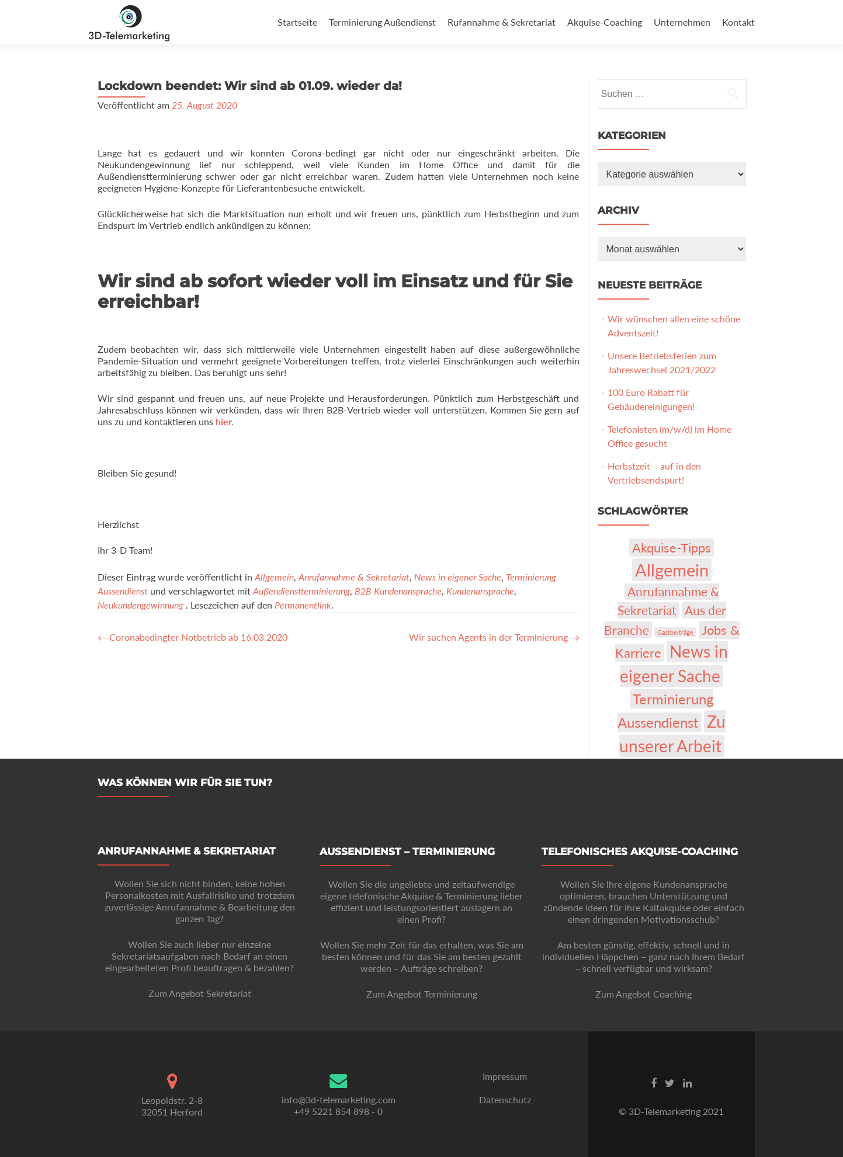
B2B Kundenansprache (398, 590)
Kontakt (738, 21)
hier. (225, 421)
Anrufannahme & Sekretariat (354, 576)
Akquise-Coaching (604, 21)
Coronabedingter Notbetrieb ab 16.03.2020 (192, 636)
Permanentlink (303, 604)
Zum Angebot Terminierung (421, 993)
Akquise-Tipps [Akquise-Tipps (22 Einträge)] (671, 547)
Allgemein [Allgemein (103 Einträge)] (672, 570)
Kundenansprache (480, 590)
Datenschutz (505, 1099)
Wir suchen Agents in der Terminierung (494, 636)
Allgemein (274, 576)
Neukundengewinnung (140, 604)
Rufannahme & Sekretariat (501, 21)
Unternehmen (682, 21)
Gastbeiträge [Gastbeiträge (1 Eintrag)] (675, 632)
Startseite (297, 21)
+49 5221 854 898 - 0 (338, 1111)
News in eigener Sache (457, 576)
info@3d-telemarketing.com (339, 1099)
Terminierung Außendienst (382, 21)
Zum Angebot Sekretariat (199, 993)
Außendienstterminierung (301, 590)
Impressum (505, 1076)
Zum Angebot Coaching (643, 993)
